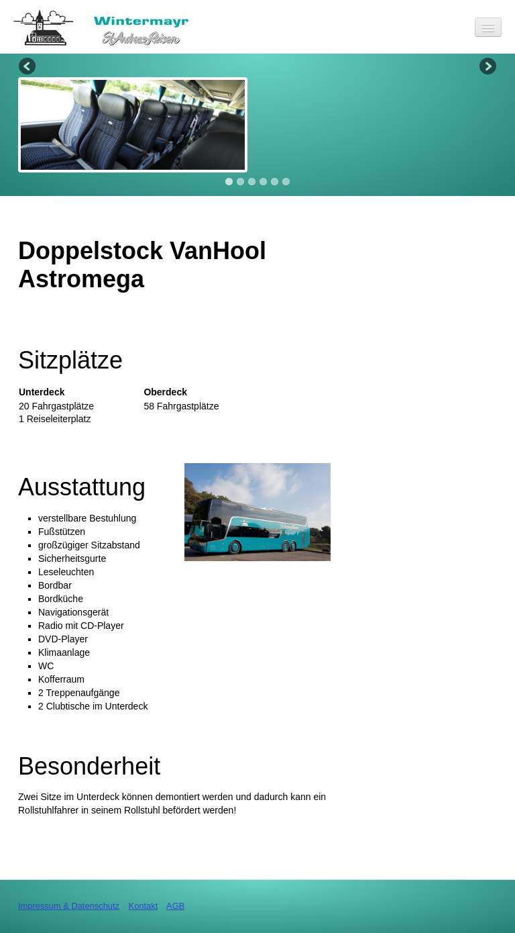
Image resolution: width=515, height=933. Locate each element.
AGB (175, 906)
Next (487, 67)
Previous (28, 67)
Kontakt (143, 906)
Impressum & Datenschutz (68, 906)
